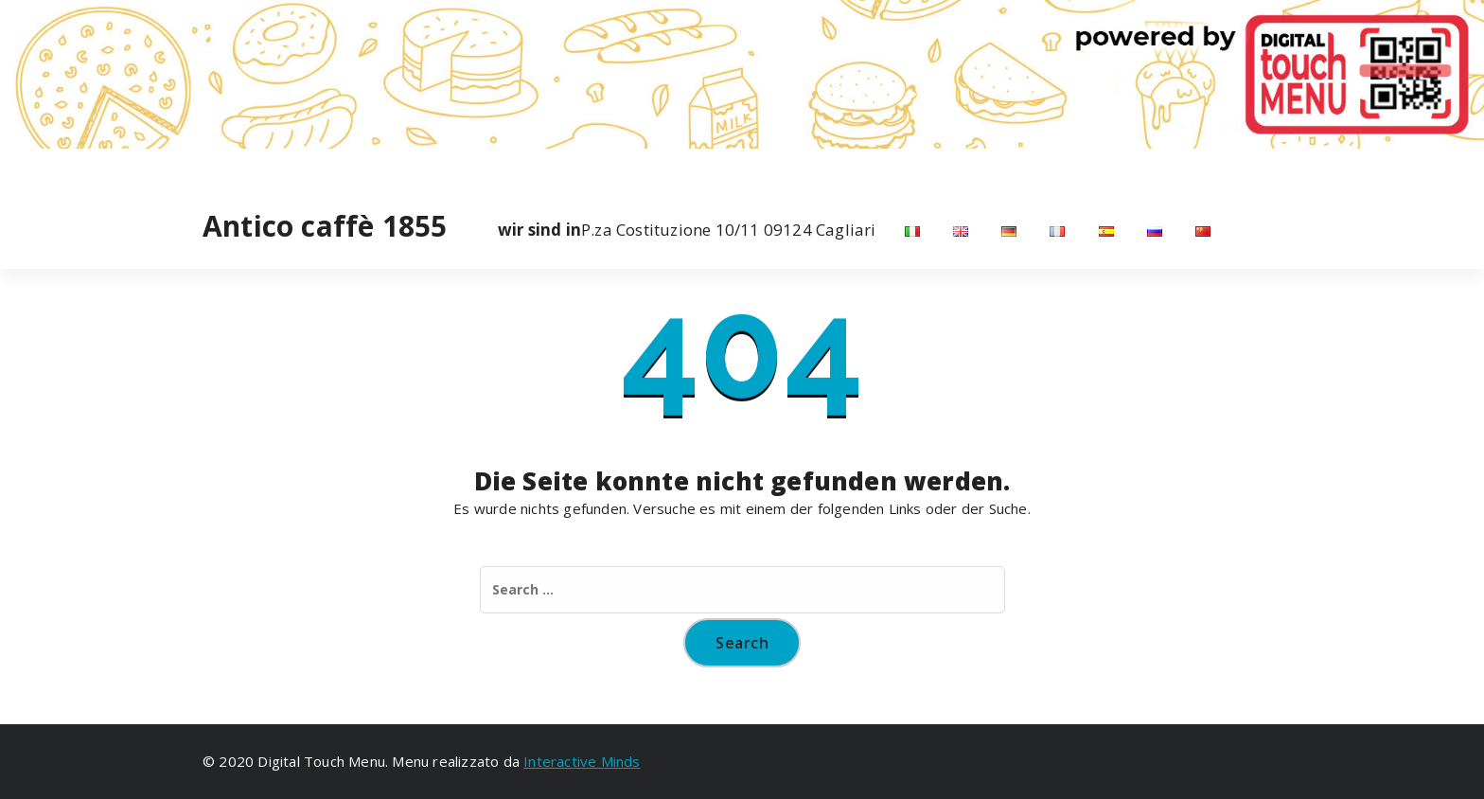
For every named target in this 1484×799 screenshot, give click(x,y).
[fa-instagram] (228, 168)
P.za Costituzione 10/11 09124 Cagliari (687, 230)
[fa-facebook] (205, 168)
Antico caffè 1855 (325, 226)
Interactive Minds (581, 761)
